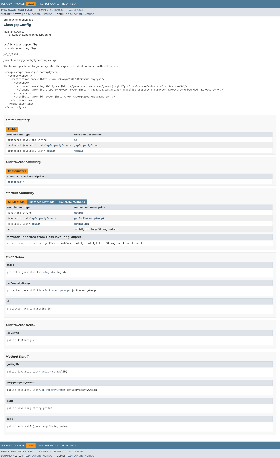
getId (78, 212)
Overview (6, 4)
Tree (40, 4)
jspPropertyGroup (86, 145)
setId (78, 229)
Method (47, 14)
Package (19, 4)
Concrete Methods (72, 202)
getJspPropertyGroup (88, 218)
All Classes (76, 10)
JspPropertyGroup (57, 145)
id (75, 139)
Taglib (49, 150)
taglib (78, 150)
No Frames (56, 10)
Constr (36, 14)
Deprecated (52, 4)
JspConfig (14, 181)
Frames (43, 10)
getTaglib (81, 223)
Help (73, 4)
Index (65, 4)
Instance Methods (41, 202)
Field (27, 14)
